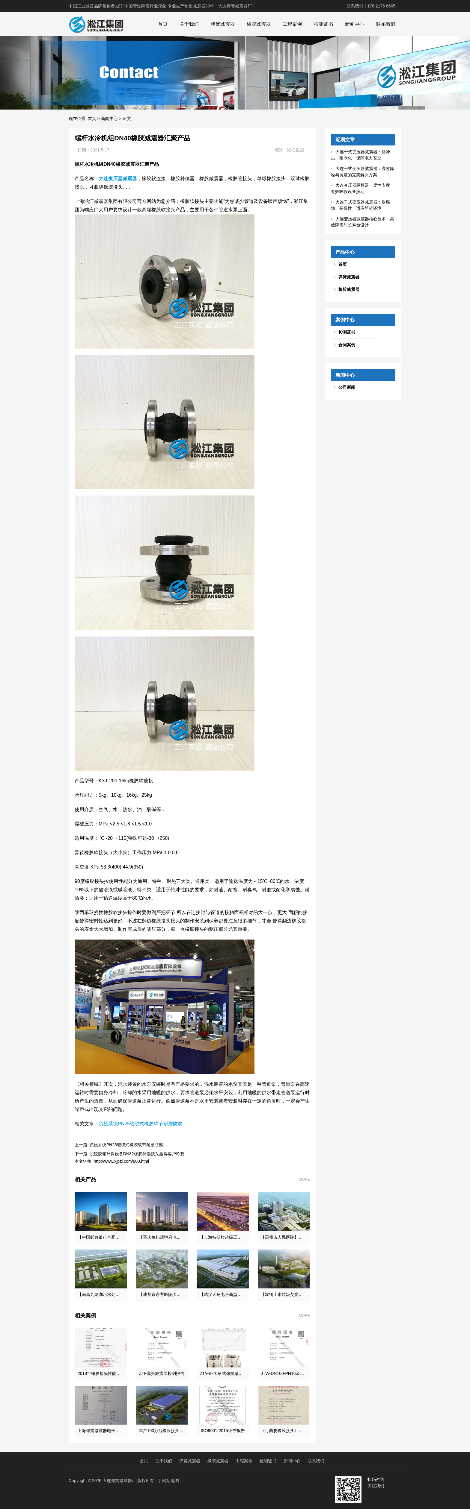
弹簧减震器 (223, 24)
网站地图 (170, 1480)
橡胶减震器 (259, 24)
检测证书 (323, 24)
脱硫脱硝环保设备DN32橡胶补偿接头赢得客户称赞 (137, 1153)
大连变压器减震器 (118, 178)
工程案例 (292, 24)
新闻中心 (354, 24)
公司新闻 (346, 387)
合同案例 (346, 344)
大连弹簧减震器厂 (119, 1480)
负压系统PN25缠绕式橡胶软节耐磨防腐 (141, 1123)
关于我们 (189, 24)
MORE (304, 1179)
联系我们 (385, 24)
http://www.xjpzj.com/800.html (121, 1161)
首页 (163, 24)
